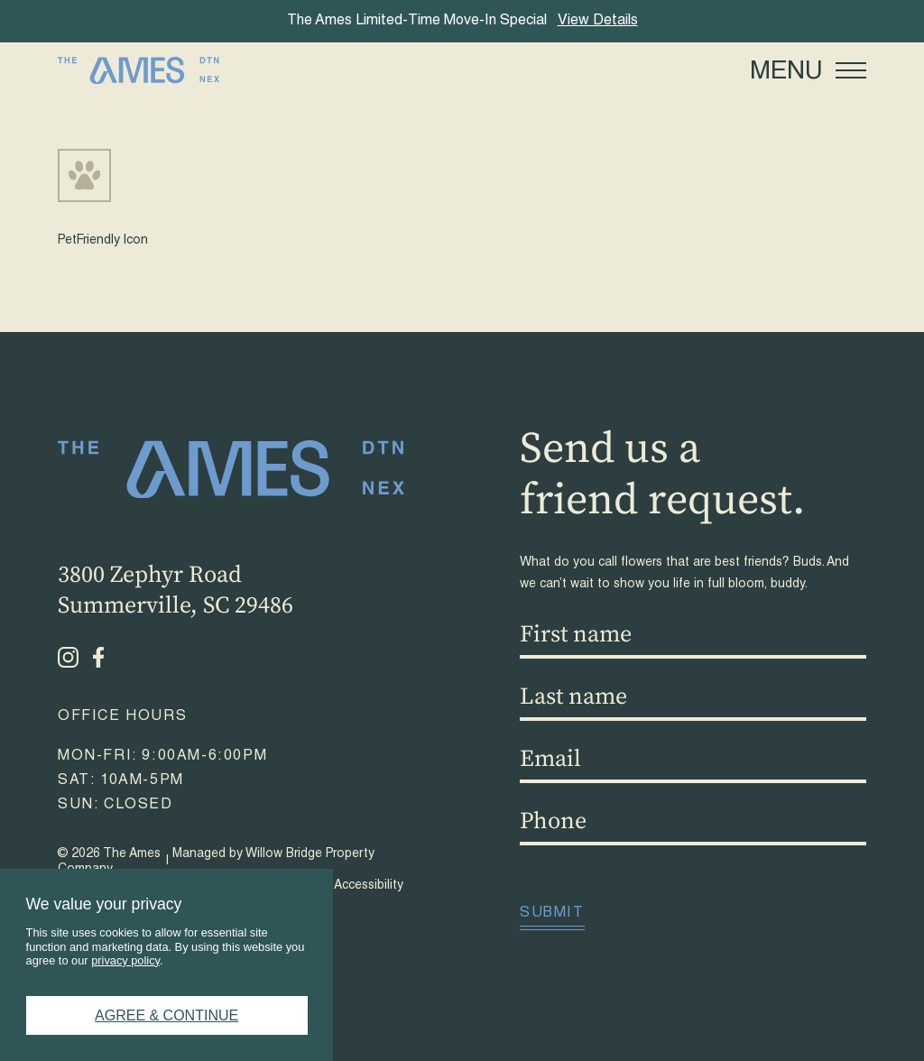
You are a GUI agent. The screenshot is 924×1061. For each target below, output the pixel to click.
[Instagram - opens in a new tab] (68, 657)
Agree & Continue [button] (166, 1015)
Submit (552, 914)
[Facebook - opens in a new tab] (98, 657)
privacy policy (125, 960)
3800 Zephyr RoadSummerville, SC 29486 (175, 590)
